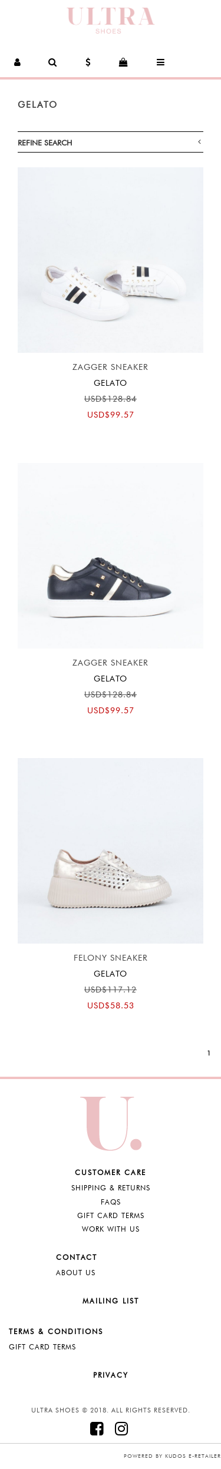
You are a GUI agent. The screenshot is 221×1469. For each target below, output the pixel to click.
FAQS (111, 1201)
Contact (76, 1257)
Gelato (38, 105)
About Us (75, 1272)
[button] (18, 62)
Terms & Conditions (56, 1331)
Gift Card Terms (110, 1215)
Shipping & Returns (110, 1187)
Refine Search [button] (109, 142)
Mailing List (111, 1300)
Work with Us (111, 1229)
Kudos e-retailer (193, 1456)
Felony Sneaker (111, 957)
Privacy (110, 1375)
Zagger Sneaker (110, 367)
